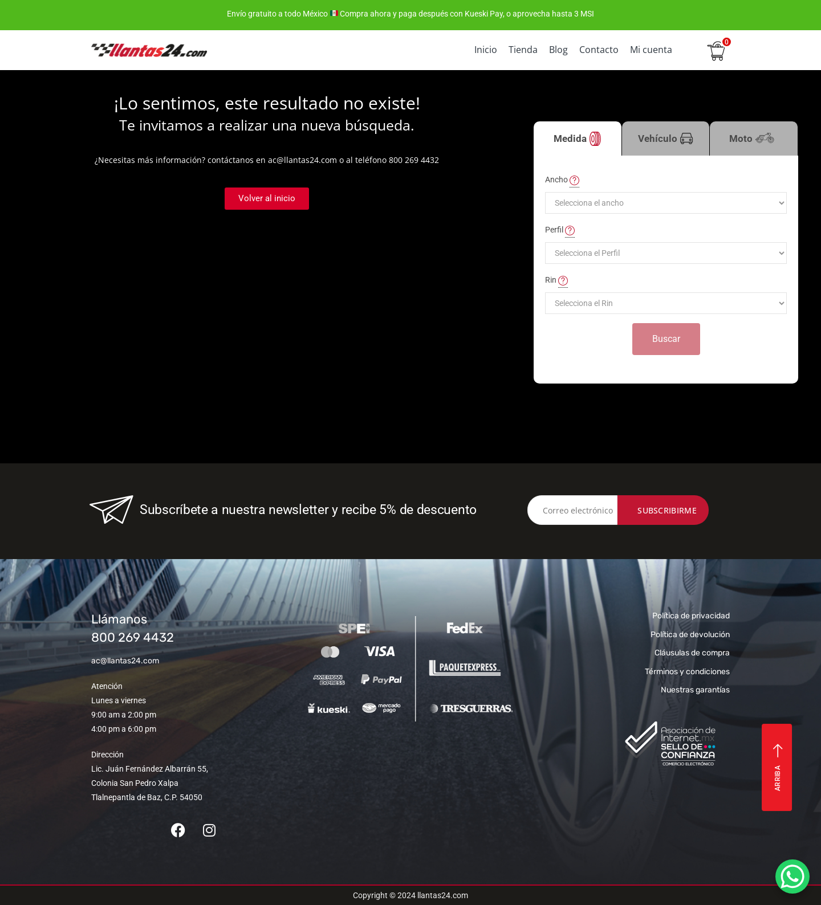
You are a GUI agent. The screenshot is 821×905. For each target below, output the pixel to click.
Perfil (560, 230)
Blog (558, 49)
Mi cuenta (651, 49)
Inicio (485, 49)
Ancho (562, 180)
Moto (753, 144)
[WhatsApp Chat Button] (792, 876)
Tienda (523, 49)
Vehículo (665, 139)
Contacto (599, 49)
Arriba (778, 767)
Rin (556, 280)
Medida (577, 139)
